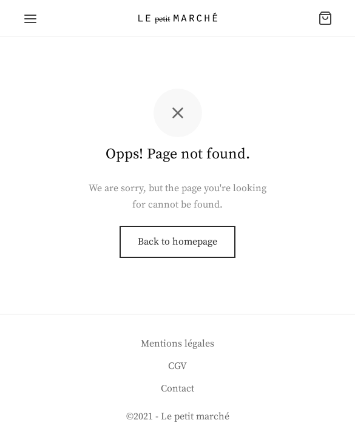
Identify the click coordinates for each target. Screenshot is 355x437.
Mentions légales (177, 343)
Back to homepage (177, 241)
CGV (177, 366)
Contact (177, 388)
